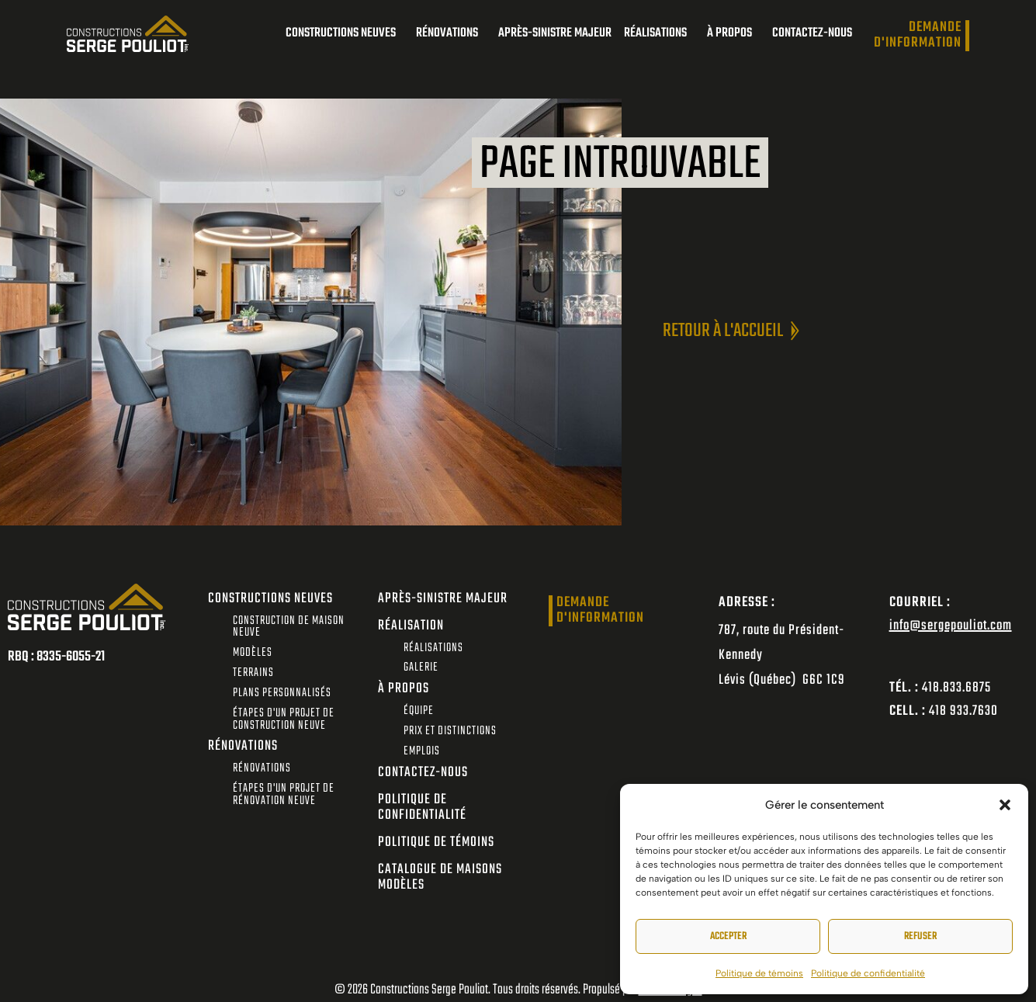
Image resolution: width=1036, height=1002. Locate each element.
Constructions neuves (345, 33)
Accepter (728, 936)
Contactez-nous (812, 33)
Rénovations (451, 33)
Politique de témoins (759, 973)
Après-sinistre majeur (555, 33)
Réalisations (659, 33)
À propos (733, 33)
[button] (1005, 805)
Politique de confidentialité (868, 973)
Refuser (920, 936)
